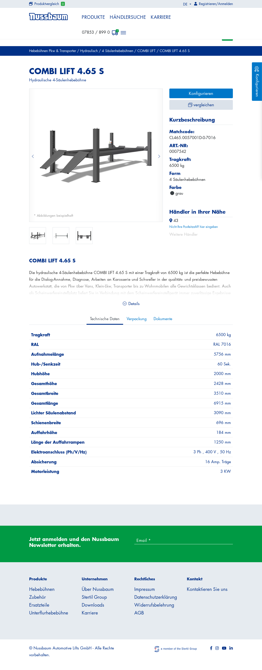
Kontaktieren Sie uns (207, 590)
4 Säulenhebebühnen (118, 52)
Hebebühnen (42, 590)
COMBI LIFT (147, 52)
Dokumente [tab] (163, 319)
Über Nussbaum (98, 590)
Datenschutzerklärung (155, 598)
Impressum (144, 590)
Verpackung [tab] (137, 319)
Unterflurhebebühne (48, 614)
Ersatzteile (39, 606)
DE (186, 4)
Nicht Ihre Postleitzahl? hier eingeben (193, 228)
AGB (139, 614)
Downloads (93, 606)
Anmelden (225, 3)
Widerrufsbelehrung (154, 606)
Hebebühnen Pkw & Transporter (53, 52)
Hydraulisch (89, 52)
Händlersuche (128, 17)
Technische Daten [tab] (105, 319)
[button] (32, 156)
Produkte (93, 17)
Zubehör (37, 598)
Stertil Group (94, 598)
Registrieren (207, 3)
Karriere (161, 17)
